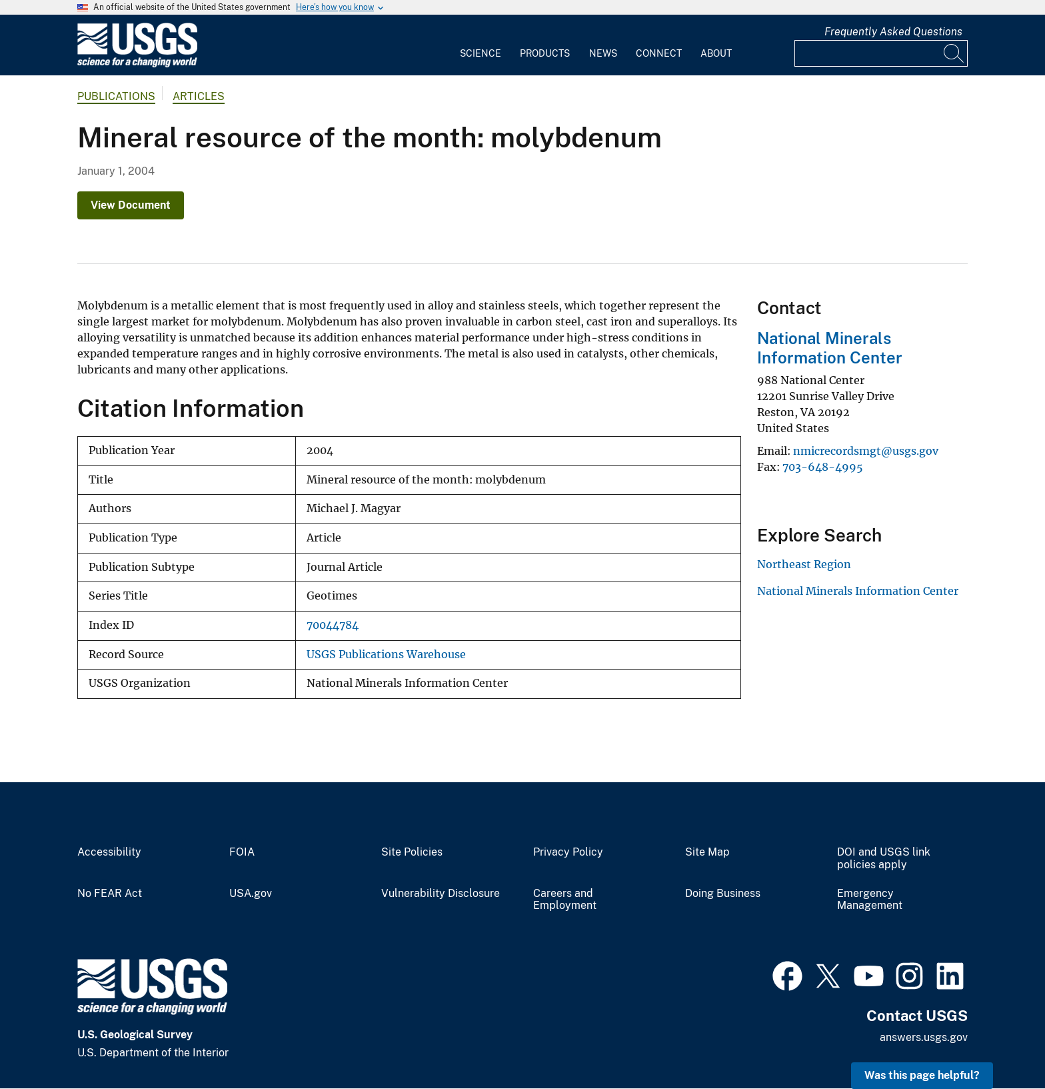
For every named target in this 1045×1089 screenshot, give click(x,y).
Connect (659, 53)
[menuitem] (481, 45)
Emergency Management (869, 900)
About (716, 53)
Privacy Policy (568, 852)
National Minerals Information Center (829, 348)
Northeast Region (804, 564)
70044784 (333, 625)
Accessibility (109, 852)
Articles (199, 96)
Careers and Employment (564, 900)
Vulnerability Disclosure (440, 894)
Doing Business (722, 894)
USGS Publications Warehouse (386, 654)
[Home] (137, 64)
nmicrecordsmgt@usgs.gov (865, 450)
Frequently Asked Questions (893, 31)
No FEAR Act (109, 894)
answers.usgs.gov (924, 1037)
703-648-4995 (822, 466)
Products (545, 53)
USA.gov (250, 894)
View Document (131, 205)
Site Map (707, 852)
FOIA (242, 852)
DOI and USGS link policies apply (883, 858)
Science (480, 53)
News (603, 53)
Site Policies (412, 852)
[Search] (954, 53)
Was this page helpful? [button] (922, 1075)
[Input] (881, 53)
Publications (116, 96)
